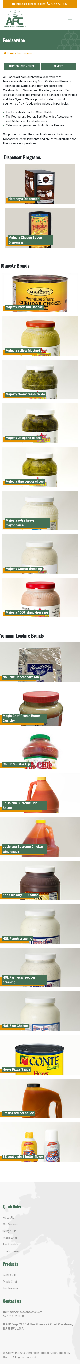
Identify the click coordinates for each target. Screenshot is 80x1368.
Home (9, 53)
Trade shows (11, 1251)
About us (8, 1217)
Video (59, 66)
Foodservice (10, 1244)
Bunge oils (9, 1274)
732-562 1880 (15, 1316)
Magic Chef (10, 1281)
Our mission (10, 1224)
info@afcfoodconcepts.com (24, 1311)
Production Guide (22, 66)
